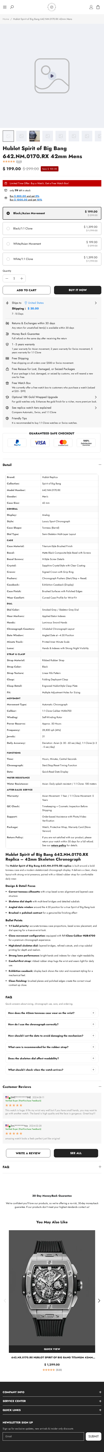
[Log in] (91, 7)
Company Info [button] (13, 1392)
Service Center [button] (14, 1401)
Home (6, 19)
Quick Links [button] (12, 1410)
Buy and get (24, 196)
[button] (5, 1301)
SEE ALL (76, 1153)
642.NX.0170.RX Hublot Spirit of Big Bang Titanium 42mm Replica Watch (52, 1357)
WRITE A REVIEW (28, 1153)
